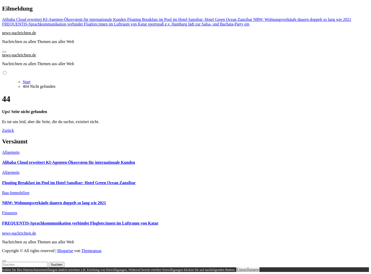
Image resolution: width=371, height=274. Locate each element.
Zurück (8, 130)
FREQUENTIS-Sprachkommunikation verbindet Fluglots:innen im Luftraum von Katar (80, 223)
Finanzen (9, 213)
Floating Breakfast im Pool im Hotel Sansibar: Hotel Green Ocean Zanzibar (69, 183)
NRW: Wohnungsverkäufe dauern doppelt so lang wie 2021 (54, 203)
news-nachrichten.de (19, 33)
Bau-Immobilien (15, 193)
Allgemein (11, 152)
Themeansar (91, 251)
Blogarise (65, 251)
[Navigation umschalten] (4, 52)
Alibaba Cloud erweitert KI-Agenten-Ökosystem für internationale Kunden (68, 162)
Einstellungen (248, 269)
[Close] (4, 261)
